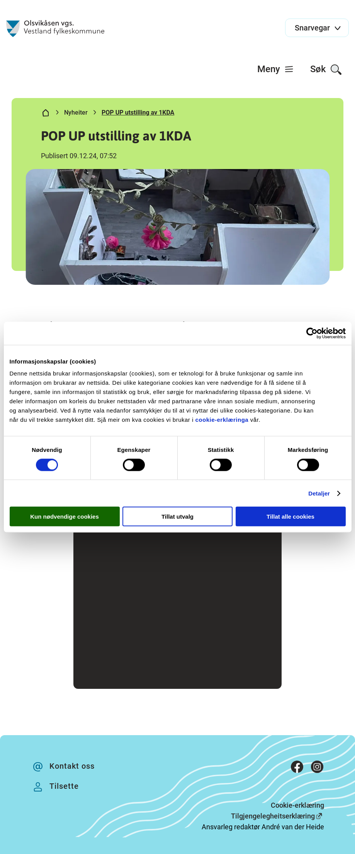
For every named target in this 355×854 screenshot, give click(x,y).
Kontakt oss (72, 766)
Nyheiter (76, 112)
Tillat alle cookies (290, 516)
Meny (275, 69)
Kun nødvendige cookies (64, 516)
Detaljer (319, 493)
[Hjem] (45, 114)
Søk (326, 70)
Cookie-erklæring (297, 805)
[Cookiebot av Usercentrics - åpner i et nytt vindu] (312, 333)
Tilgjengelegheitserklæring (273, 816)
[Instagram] (317, 768)
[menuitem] (276, 69)
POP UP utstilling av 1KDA (138, 112)
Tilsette (64, 786)
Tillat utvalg (177, 516)
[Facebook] (297, 768)
